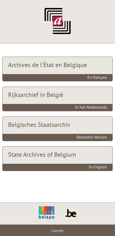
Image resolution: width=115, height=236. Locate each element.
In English (98, 167)
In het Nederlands (91, 107)
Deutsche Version (91, 137)
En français (97, 77)
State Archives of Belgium (42, 155)
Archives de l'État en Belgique (47, 65)
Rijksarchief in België (35, 95)
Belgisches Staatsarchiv (39, 125)
